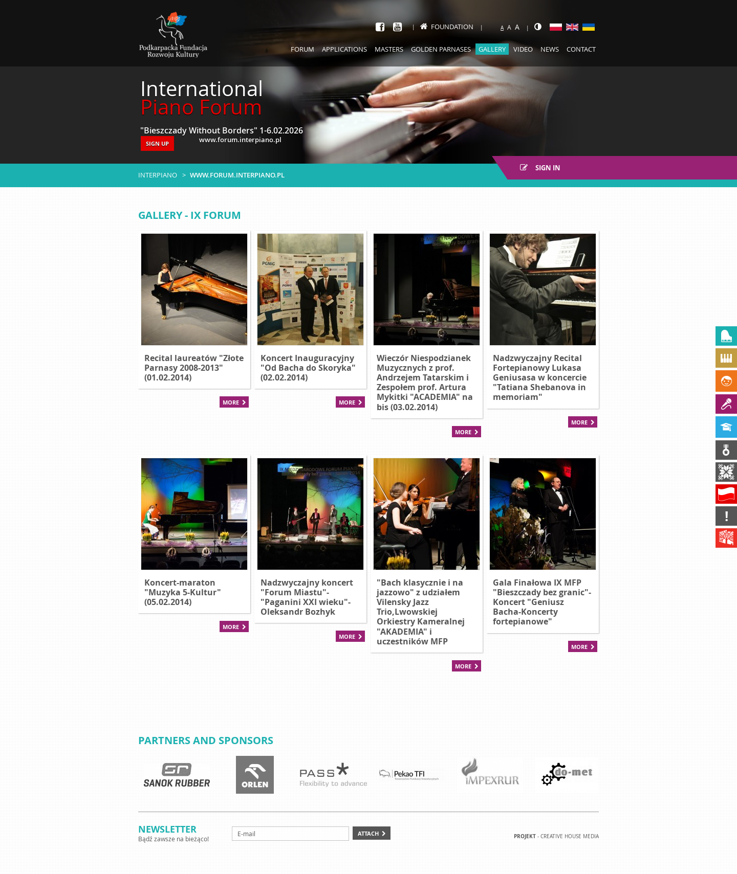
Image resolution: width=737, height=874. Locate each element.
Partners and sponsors (205, 740)
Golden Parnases (441, 49)
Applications (344, 49)
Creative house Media (569, 836)
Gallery (492, 49)
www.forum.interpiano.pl (237, 175)
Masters (389, 49)
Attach (368, 833)
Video (523, 49)
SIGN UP (157, 143)
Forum (302, 49)
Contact (581, 49)
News (549, 49)
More (231, 402)
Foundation (446, 26)
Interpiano (157, 175)
